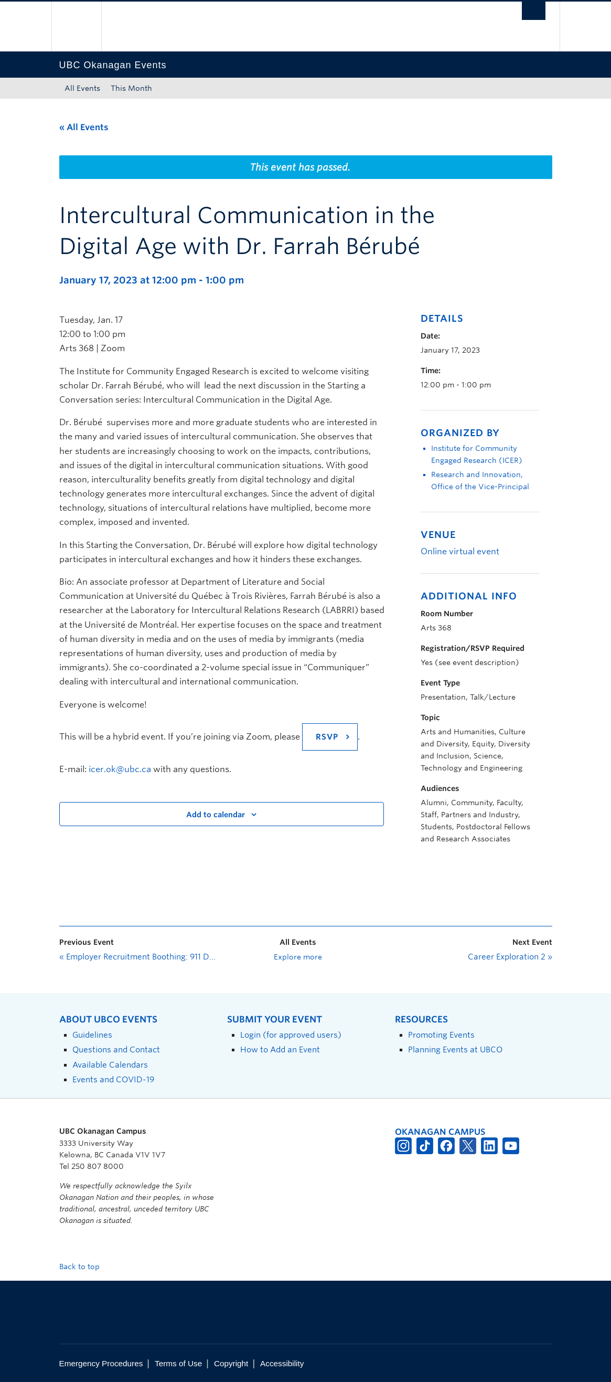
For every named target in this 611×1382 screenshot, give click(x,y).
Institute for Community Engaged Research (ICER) (476, 454)
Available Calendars (110, 1064)
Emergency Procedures (101, 1363)
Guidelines (92, 1034)
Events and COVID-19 (113, 1079)
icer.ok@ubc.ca (120, 769)
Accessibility (282, 1363)
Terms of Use (178, 1363)
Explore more (298, 957)
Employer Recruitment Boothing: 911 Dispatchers (138, 957)
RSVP (327, 737)
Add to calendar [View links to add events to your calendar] (215, 814)
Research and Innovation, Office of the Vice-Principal (480, 480)
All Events (82, 88)
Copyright (231, 1363)
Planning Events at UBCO (455, 1049)
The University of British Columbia (84, 26)
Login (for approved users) (290, 1034)
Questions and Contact (116, 1049)
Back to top (84, 1266)
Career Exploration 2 (510, 957)
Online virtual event (460, 551)
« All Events (84, 127)
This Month (131, 88)
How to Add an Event (280, 1049)
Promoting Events (441, 1034)
